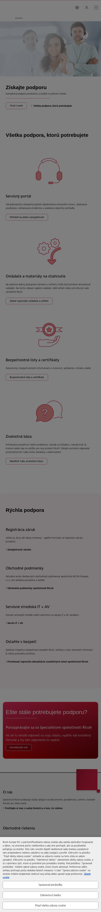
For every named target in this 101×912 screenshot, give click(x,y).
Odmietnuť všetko (50, 895)
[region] (50, 874)
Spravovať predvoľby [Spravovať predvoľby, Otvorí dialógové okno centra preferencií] (50, 884)
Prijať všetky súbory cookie (50, 905)
